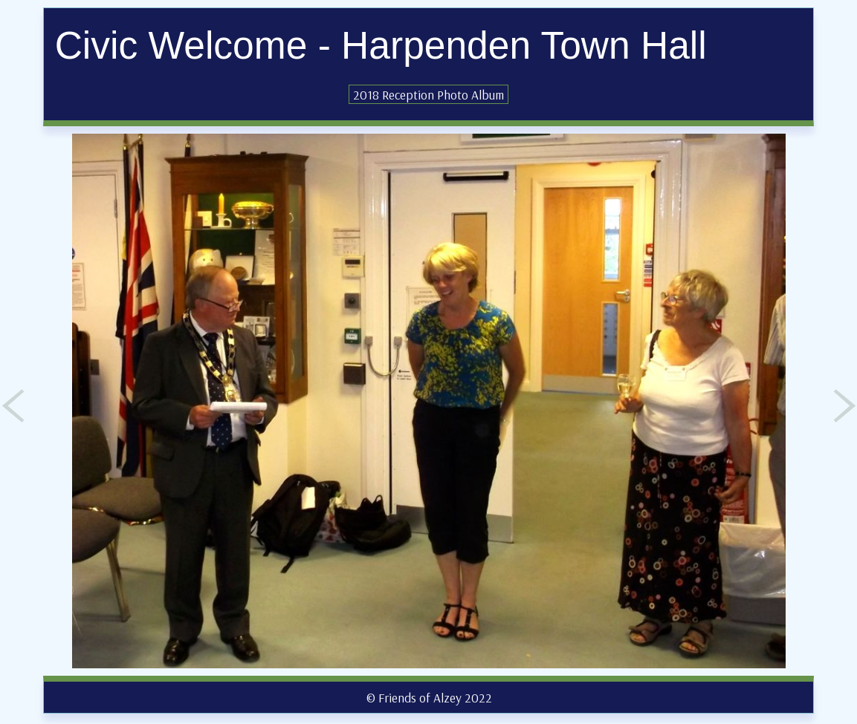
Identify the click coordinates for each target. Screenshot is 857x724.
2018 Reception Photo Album (428, 94)
